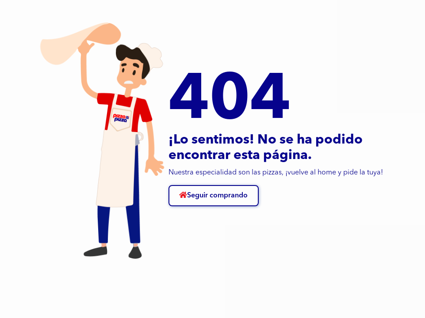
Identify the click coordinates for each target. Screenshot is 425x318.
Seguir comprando (213, 195)
